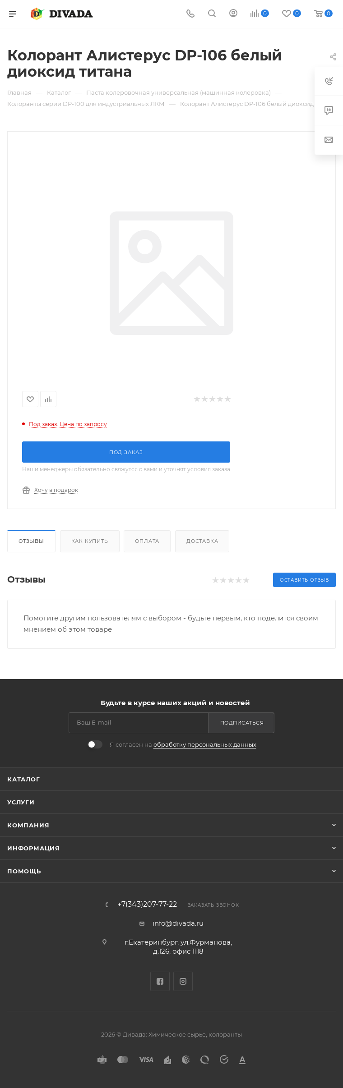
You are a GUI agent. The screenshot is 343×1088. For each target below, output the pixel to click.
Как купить (89, 541)
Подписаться (242, 723)
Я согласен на (183, 744)
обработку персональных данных (204, 744)
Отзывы (31, 541)
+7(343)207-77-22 (147, 904)
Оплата (147, 541)
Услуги (21, 802)
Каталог (23, 779)
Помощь (24, 871)
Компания (28, 825)
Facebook (160, 981)
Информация (33, 848)
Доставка (202, 541)
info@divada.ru (178, 923)
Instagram (183, 981)
